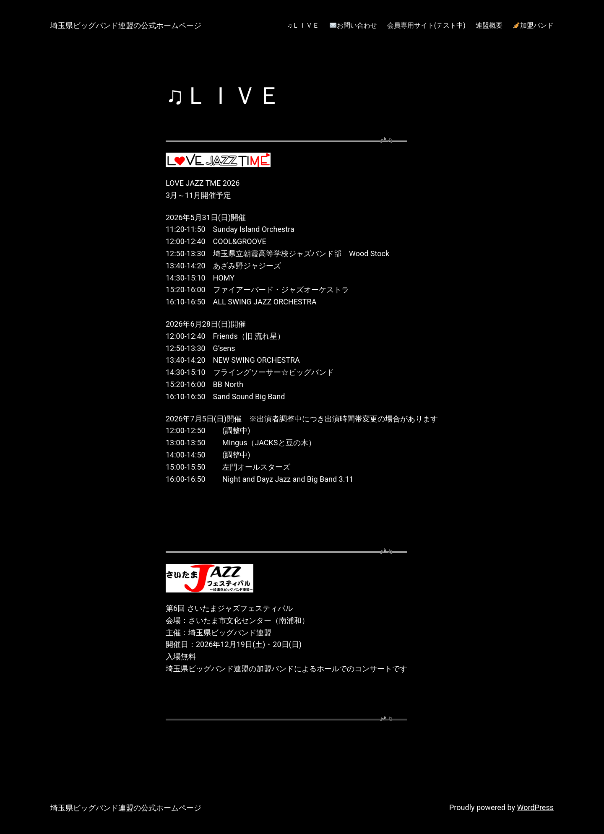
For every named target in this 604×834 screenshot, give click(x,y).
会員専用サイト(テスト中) (426, 25)
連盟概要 (489, 25)
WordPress (535, 807)
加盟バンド (533, 25)
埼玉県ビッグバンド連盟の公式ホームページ (125, 25)
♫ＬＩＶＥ (303, 25)
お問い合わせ (353, 25)
